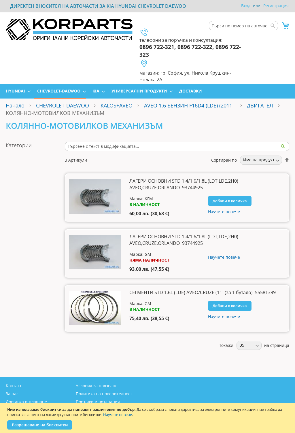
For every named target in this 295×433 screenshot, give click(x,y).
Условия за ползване (97, 385)
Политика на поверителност (104, 393)
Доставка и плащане (26, 401)
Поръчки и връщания (98, 401)
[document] (148, 418)
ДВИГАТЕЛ (260, 105)
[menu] (147, 91)
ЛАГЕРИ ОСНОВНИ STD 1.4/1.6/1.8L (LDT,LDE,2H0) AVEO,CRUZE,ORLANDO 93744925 (183, 184)
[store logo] (69, 29)
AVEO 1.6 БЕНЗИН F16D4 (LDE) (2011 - (190, 105)
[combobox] (243, 25)
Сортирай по (224, 159)
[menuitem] (16, 91)
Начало (15, 105)
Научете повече (117, 414)
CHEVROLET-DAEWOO (62, 105)
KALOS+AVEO (117, 105)
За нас (12, 393)
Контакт (14, 385)
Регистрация (276, 5)
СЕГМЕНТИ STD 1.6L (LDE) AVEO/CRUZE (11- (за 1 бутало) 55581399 (202, 292)
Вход (245, 5)
